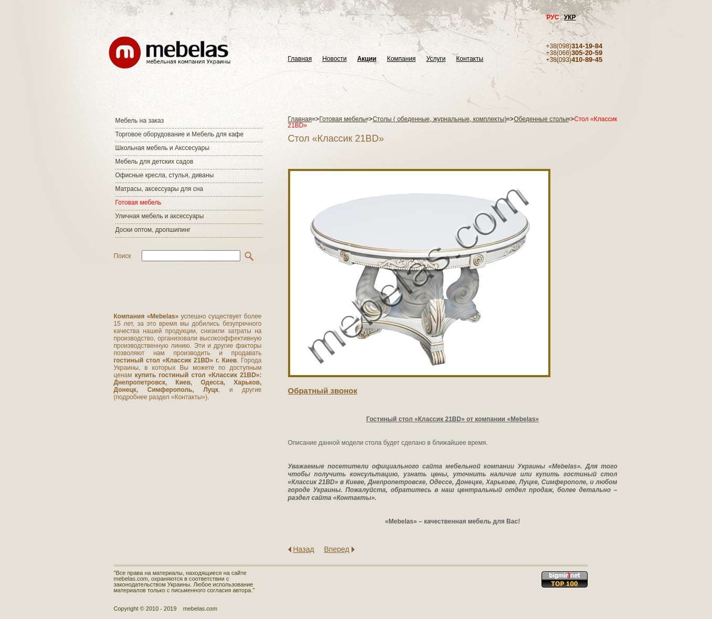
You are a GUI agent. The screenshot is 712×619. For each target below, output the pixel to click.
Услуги (435, 59)
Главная (300, 59)
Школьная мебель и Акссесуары (162, 148)
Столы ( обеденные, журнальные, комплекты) (439, 119)
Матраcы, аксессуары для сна (159, 189)
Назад (303, 549)
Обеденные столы (541, 119)
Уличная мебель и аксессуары (159, 216)
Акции (367, 59)
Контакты (469, 59)
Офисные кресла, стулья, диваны (164, 175)
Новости (334, 59)
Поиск (122, 256)
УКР (570, 17)
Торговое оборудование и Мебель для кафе (179, 134)
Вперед (336, 549)
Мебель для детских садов (154, 161)
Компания (401, 59)
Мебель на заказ (139, 120)
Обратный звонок (322, 390)
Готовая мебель (138, 202)
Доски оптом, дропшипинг (153, 229)
